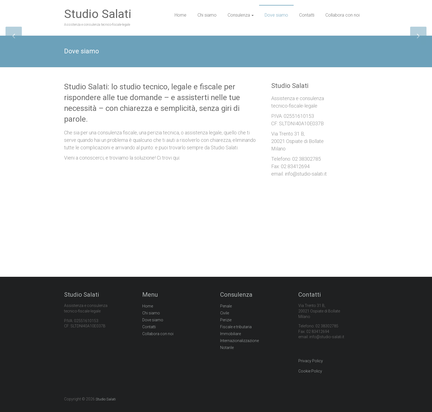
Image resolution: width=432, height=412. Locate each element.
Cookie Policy (310, 371)
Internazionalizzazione (239, 340)
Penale (226, 306)
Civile (224, 313)
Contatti (306, 15)
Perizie (225, 320)
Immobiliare (230, 334)
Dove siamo (276, 15)
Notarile (227, 347)
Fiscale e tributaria (236, 327)
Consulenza (239, 15)
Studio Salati (97, 14)
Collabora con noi (342, 15)
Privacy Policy (310, 361)
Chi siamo (207, 15)
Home (180, 15)
